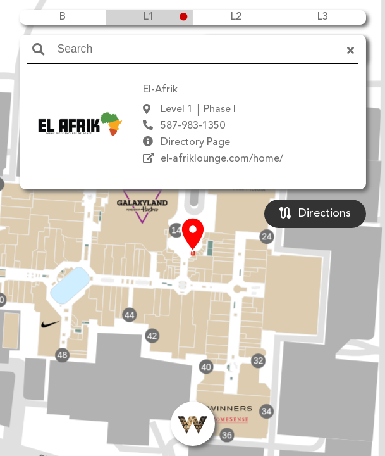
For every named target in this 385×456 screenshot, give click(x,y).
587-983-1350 (193, 126)
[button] (192, 235)
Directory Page (195, 142)
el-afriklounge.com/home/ (222, 159)
